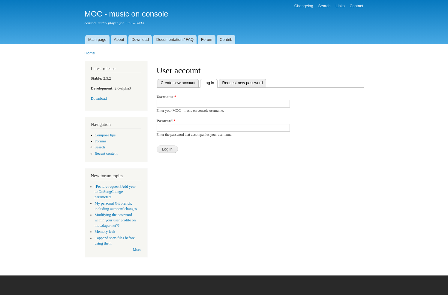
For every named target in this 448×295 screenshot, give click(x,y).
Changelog (303, 6)
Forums (100, 141)
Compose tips (105, 135)
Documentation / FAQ (175, 39)
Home (90, 53)
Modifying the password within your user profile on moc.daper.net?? (115, 220)
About (119, 39)
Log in (210, 82)
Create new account (178, 83)
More (137, 250)
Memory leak (105, 232)
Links (339, 6)
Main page (97, 39)
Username (166, 96)
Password (166, 120)
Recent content (106, 153)
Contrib (226, 39)
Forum (206, 39)
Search (324, 6)
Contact (356, 6)
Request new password (242, 83)
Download (140, 39)
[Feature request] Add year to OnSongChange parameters (115, 191)
